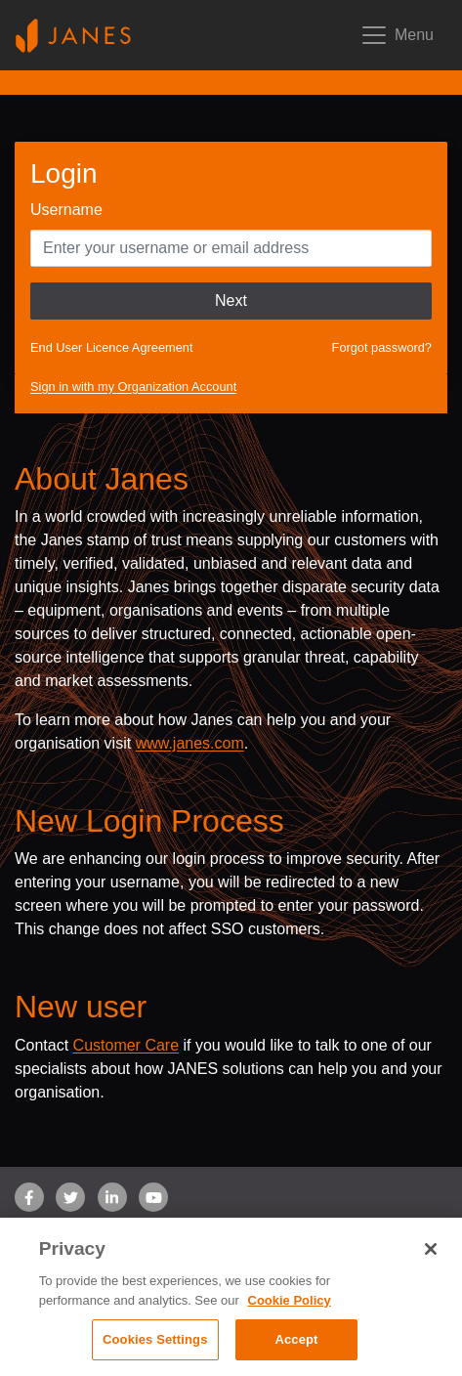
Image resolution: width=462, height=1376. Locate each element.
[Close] (430, 1248)
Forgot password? (382, 347)
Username (66, 209)
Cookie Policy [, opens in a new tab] (289, 1300)
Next (231, 300)
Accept (295, 1339)
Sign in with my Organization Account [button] (133, 386)
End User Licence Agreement (111, 347)
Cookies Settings (155, 1339)
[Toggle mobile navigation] (396, 35)
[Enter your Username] (231, 248)
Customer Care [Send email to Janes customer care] (126, 1045)
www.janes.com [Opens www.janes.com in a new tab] (190, 743)
